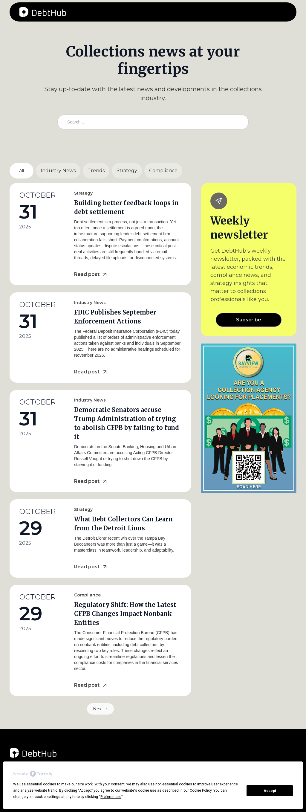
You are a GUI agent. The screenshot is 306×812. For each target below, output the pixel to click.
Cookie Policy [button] (201, 790)
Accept (270, 791)
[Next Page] (100, 709)
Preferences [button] (110, 797)
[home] (43, 12)
